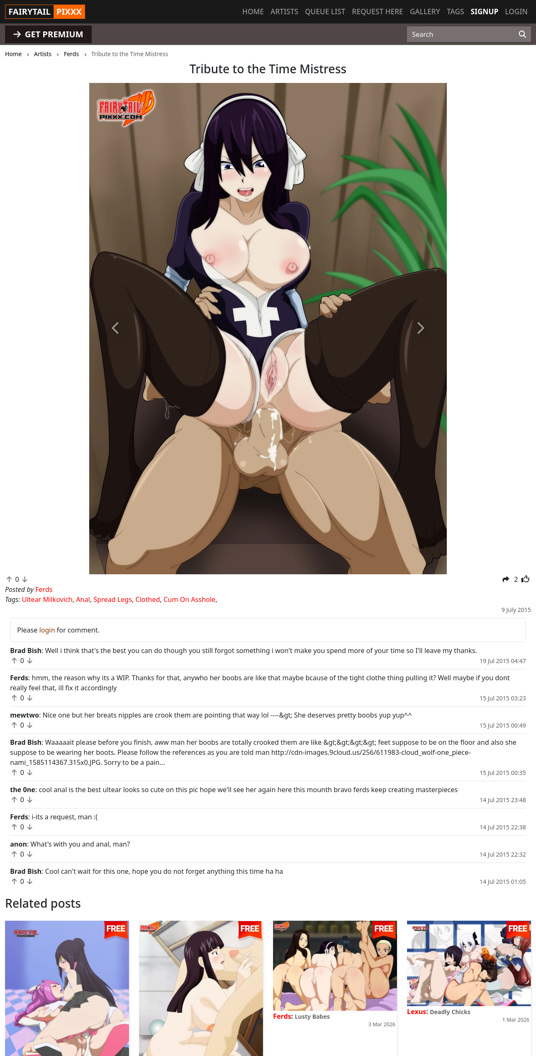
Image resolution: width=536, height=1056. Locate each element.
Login (516, 11)
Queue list (325, 11)
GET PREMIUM (48, 34)
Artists (284, 11)
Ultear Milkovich (47, 599)
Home (253, 11)
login (47, 630)
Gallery (425, 11)
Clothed (148, 599)
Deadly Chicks (450, 1012)
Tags (455, 11)
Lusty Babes (312, 1016)
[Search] (522, 34)
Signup (484, 11)
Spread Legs (112, 599)
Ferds (282, 1016)
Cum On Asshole (189, 599)
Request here (377, 11)
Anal (83, 599)
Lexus (416, 1011)
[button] (116, 329)
